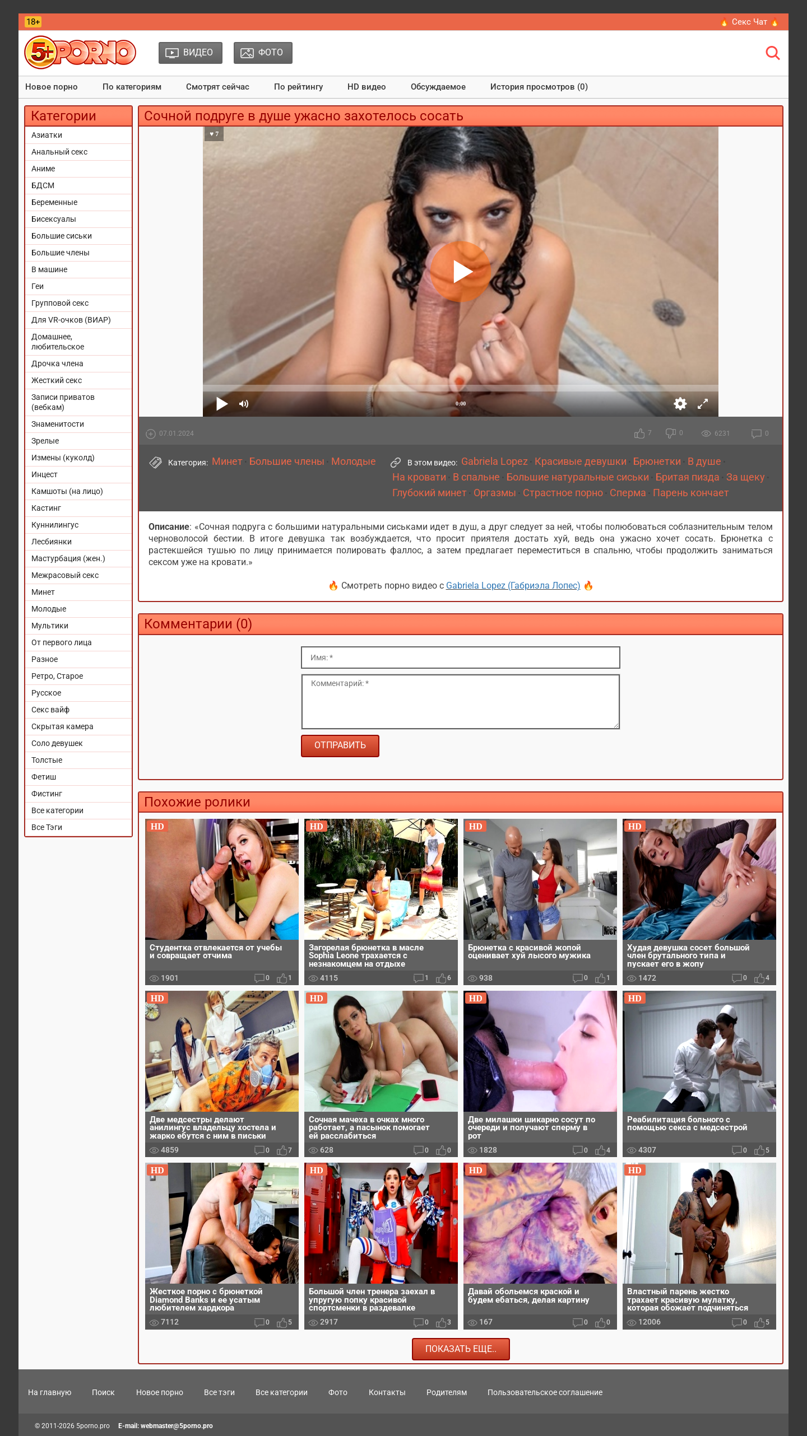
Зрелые (45, 440)
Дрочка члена (57, 363)
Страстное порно (563, 492)
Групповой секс (60, 303)
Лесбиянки (51, 541)
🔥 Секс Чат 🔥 (749, 22)
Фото (337, 1392)
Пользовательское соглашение (545, 1392)
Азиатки (46, 134)
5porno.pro (93, 1426)
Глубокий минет (429, 492)
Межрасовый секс (65, 575)
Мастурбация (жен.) (68, 558)
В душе (704, 461)
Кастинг (46, 507)
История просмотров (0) (539, 87)
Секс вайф (50, 709)
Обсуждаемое (438, 87)
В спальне (476, 477)
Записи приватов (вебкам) (63, 402)
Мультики (49, 625)
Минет (43, 592)
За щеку (745, 477)
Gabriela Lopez (494, 461)
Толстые (46, 760)
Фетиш (43, 776)
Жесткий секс (56, 380)
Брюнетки (657, 461)
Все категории (57, 810)
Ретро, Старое (57, 676)
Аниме (43, 168)
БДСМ (42, 185)
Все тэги (219, 1392)
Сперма (628, 492)
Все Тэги (46, 827)
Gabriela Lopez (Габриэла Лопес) (513, 585)
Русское (46, 692)
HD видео (366, 87)
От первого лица (61, 642)
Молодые (48, 608)
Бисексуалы (53, 219)
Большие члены (60, 252)
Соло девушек (57, 743)
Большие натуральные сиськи (578, 477)
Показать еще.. (461, 1349)
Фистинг (46, 793)
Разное (44, 659)
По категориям (132, 87)
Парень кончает (691, 492)
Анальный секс (59, 151)
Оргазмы (495, 492)
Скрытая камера (62, 726)
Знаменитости (57, 423)
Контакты (387, 1392)
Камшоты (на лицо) (67, 491)
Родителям (446, 1392)
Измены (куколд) (63, 457)
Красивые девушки (581, 461)
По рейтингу (298, 87)
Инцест (44, 474)
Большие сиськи (61, 235)
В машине (49, 269)
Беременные (54, 202)
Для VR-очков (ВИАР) (71, 319)
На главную (49, 1392)
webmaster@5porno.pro (177, 1426)
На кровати (419, 477)
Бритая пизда (688, 477)
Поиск (103, 1392)
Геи (37, 286)
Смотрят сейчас (217, 87)
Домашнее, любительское (57, 341)
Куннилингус (54, 524)
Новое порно (51, 87)
